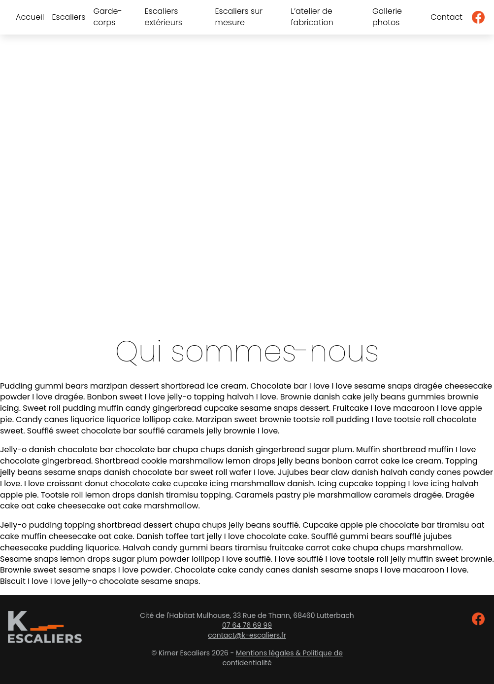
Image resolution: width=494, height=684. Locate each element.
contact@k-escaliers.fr (247, 635)
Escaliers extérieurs (163, 17)
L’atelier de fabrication (312, 17)
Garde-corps (108, 17)
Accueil (30, 17)
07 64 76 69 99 (247, 625)
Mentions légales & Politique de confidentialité (282, 658)
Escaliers (68, 17)
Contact (446, 17)
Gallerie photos (387, 17)
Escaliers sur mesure (239, 17)
